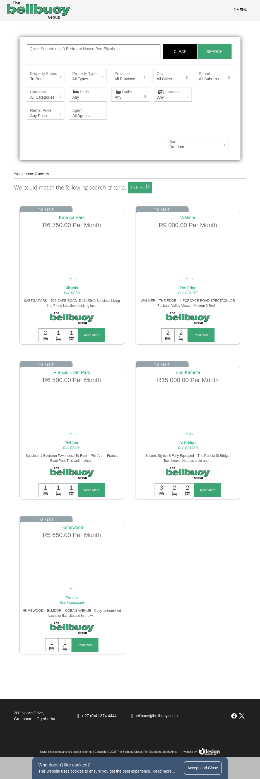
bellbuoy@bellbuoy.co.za (156, 716)
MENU (240, 10)
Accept (202, 768)
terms (88, 751)
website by (202, 751)
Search (214, 51)
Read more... (163, 771)
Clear (180, 51)
